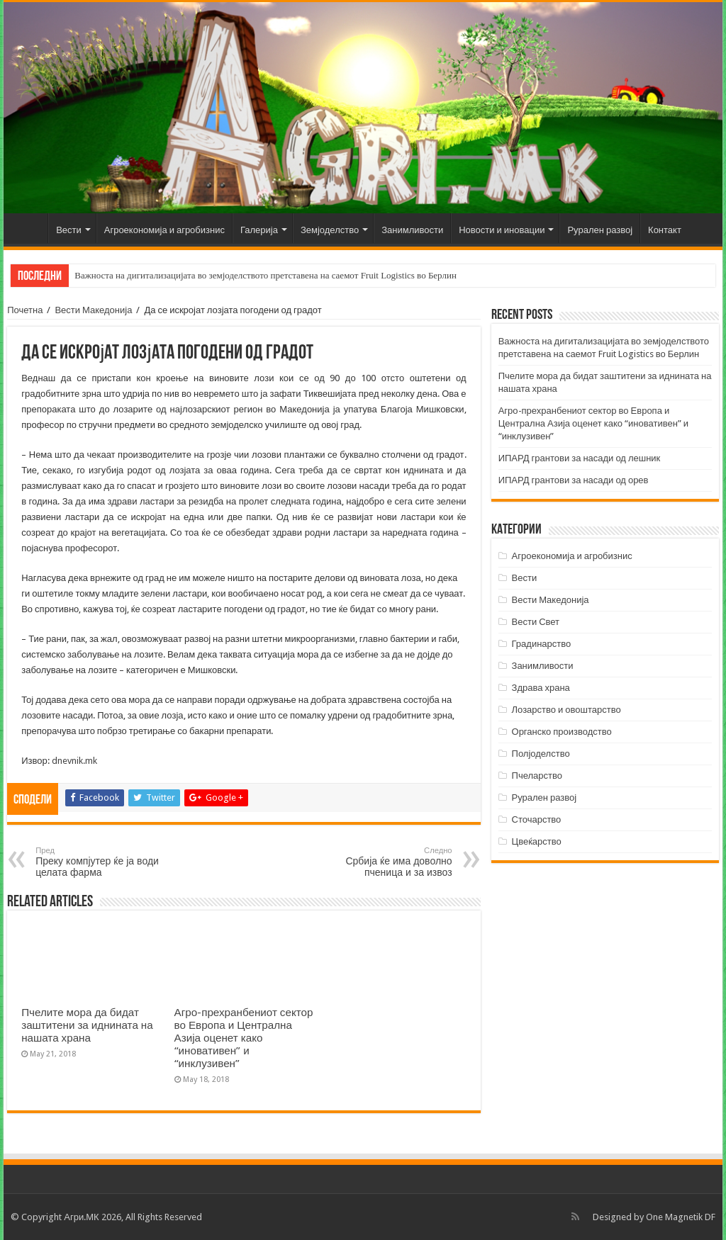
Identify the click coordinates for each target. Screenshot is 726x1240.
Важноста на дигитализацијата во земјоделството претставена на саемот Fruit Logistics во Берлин (265, 275)
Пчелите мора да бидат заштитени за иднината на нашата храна (87, 1025)
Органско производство (562, 731)
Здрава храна (541, 687)
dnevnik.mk (74, 760)
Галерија (259, 230)
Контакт (664, 230)
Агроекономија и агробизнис (164, 230)
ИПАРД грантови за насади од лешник (579, 458)
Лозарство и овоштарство (566, 709)
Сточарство (537, 819)
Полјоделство (541, 753)
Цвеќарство (537, 841)
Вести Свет (536, 621)
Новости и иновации (501, 230)
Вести (69, 230)
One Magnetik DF (680, 1217)
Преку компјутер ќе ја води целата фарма (108, 862)
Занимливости (412, 230)
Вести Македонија (93, 310)
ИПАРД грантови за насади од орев (573, 480)
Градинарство (541, 643)
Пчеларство (537, 775)
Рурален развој (599, 230)
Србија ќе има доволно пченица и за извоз (379, 862)
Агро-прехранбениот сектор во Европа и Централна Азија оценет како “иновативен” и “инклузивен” (243, 1038)
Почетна (29, 228)
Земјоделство (330, 230)
